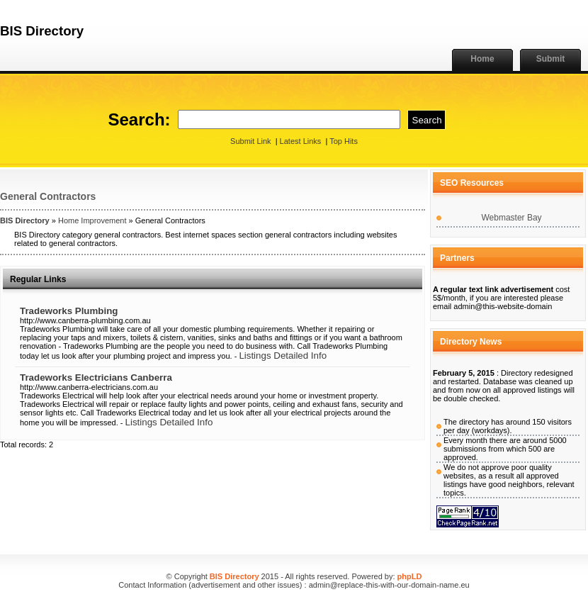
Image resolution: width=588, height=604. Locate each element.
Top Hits (343, 141)
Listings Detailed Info (283, 355)
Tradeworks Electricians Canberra (96, 377)
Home (482, 59)
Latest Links (301, 141)
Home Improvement (92, 220)
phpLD (409, 576)
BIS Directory (25, 220)
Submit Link (250, 141)
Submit (550, 59)
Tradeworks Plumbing (69, 311)
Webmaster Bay (511, 218)
